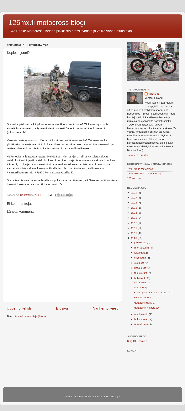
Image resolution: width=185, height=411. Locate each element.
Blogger (115, 396)
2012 (134, 223)
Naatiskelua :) (142, 282)
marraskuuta (142, 247)
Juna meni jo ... (142, 287)
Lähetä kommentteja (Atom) (30, 316)
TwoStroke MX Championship (144, 173)
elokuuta (139, 262)
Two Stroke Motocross (140, 168)
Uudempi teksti (19, 308)
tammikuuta (141, 324)
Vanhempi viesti (106, 308)
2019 (134, 192)
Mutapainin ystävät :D (146, 307)
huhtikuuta (140, 278)
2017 (134, 197)
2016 (134, 202)
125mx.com (134, 178)
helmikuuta (141, 319)
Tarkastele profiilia (137, 155)
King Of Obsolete (137, 341)
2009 (134, 238)
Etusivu (62, 308)
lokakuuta (140, 252)
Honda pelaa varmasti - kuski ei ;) (153, 292)
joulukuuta (140, 242)
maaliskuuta (141, 314)
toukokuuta (141, 272)
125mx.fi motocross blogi (47, 23)
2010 (134, 233)
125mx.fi (153, 94)
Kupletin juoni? (142, 297)
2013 (134, 217)
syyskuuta (140, 257)
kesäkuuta (140, 267)
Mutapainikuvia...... (145, 302)
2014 (134, 212)
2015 (134, 207)
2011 (134, 228)
